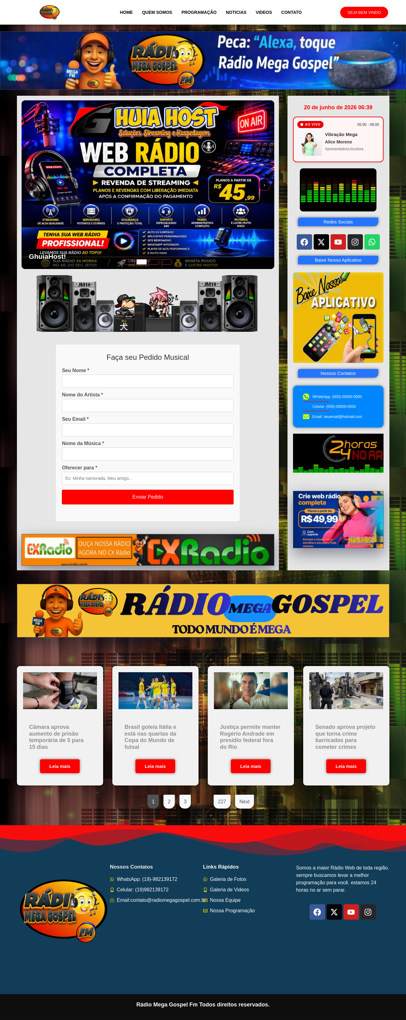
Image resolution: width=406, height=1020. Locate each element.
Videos (264, 12)
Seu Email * (75, 419)
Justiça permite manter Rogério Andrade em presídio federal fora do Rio (250, 737)
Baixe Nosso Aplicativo (338, 260)
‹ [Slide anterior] (31, 184)
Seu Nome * (75, 370)
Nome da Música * (83, 443)
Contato (291, 12)
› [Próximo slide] (264, 184)
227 (222, 801)
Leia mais (59, 766)
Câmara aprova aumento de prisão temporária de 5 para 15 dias (56, 737)
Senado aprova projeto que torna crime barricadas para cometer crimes (346, 737)
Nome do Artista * (82, 394)
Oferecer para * (79, 467)
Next (244, 801)
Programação (198, 12)
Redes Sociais (338, 221)
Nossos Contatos (338, 373)
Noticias (236, 12)
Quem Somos (157, 12)
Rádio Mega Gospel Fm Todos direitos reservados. (203, 1005)
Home (126, 12)
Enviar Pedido (147, 497)
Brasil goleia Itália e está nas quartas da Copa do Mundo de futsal (150, 737)
